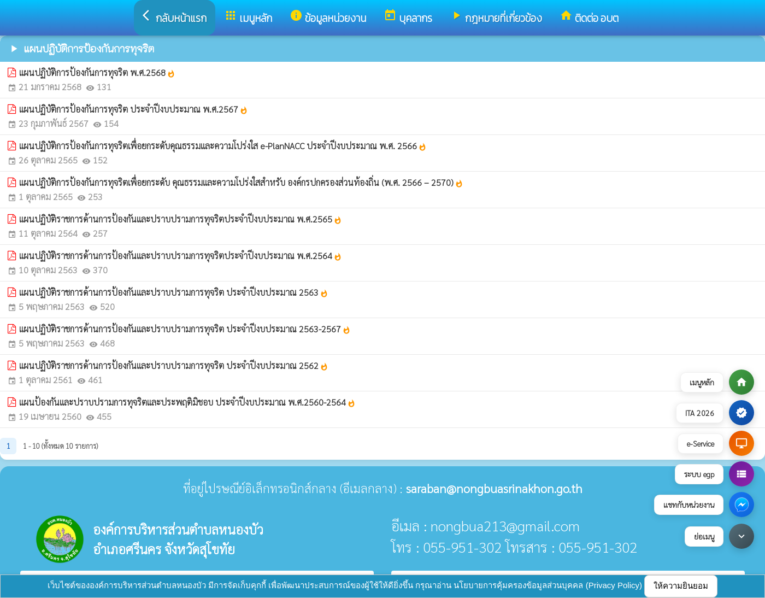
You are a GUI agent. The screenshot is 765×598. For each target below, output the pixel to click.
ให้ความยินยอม (681, 585)
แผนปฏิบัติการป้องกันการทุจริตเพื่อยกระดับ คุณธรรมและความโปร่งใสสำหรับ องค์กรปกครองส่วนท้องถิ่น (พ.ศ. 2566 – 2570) (241, 182)
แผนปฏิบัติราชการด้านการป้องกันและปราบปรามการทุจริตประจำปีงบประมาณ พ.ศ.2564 (180, 255)
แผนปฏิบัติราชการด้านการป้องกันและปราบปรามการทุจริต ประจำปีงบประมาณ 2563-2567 (185, 329)
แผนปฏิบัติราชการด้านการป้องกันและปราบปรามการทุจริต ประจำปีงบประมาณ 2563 (173, 292)
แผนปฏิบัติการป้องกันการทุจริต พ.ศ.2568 (97, 72)
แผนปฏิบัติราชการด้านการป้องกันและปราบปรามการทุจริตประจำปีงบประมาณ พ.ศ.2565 (180, 219)
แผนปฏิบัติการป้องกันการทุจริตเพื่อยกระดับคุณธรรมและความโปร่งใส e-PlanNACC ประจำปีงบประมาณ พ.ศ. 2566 (223, 145)
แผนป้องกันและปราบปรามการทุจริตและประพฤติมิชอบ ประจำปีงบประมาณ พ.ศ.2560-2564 (187, 402)
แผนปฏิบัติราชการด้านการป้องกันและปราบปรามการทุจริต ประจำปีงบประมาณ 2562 (173, 365)
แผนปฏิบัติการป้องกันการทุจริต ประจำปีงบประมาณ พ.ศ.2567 (133, 109)
